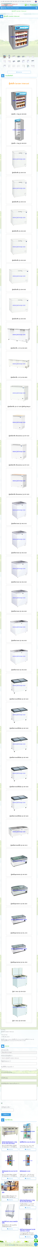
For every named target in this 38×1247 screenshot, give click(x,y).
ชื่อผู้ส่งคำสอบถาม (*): (6, 1061)
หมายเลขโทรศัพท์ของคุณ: (7, 1072)
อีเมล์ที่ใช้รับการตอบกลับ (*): (7, 1067)
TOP (36, 1244)
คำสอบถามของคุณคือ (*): (6, 1056)
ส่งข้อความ (6, 1114)
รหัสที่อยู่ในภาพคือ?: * (6, 1107)
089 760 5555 (13, 1)
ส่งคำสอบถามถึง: (5, 1050)
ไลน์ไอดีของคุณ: (4, 1078)
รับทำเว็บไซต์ (11, 1245)
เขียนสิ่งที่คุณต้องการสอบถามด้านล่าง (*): (10, 1084)
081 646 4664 (6, 1)
